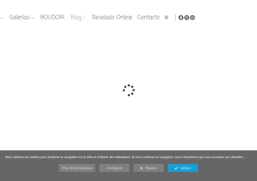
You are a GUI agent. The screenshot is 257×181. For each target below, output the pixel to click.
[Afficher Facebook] (237, 17)
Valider (182, 168)
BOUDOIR (181, 17)
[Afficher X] (243, 17)
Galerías (148, 17)
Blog (205, 17)
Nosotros (116, 17)
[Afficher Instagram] (249, 17)
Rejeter (148, 168)
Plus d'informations (77, 168)
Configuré (114, 168)
